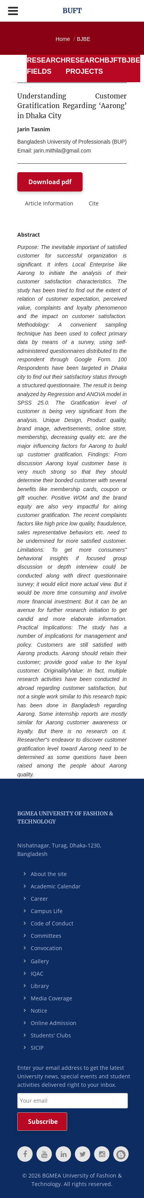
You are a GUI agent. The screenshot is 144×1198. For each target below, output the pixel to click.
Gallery (40, 961)
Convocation (46, 948)
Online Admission (53, 1023)
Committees (46, 935)
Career (39, 898)
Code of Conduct (52, 923)
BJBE (83, 39)
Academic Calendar (56, 886)
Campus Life (47, 911)
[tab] (46, 68)
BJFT (113, 60)
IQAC (37, 973)
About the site (49, 874)
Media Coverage (51, 998)
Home (63, 39)
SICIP (37, 1047)
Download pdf (49, 182)
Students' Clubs (51, 1035)
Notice (39, 1010)
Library (40, 986)
